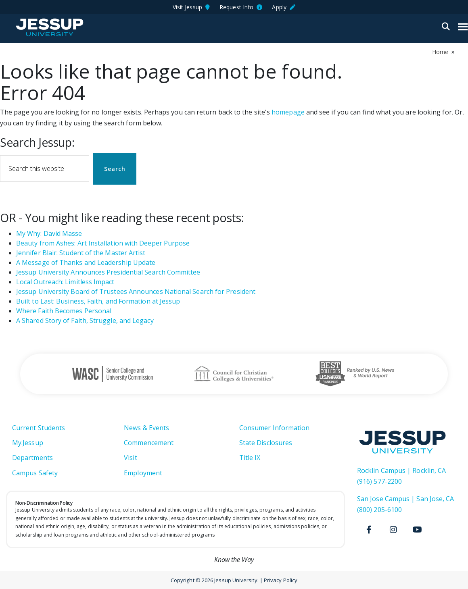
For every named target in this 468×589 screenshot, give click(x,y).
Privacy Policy (280, 580)
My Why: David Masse (49, 233)
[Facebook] (369, 530)
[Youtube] (417, 530)
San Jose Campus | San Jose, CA (405, 498)
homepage (288, 112)
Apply (283, 7)
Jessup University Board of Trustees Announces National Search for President (135, 291)
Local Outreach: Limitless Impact (65, 281)
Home (440, 52)
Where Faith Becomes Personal (63, 310)
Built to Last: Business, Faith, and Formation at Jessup (98, 301)
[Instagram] (393, 530)
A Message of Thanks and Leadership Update (85, 262)
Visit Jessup (191, 7)
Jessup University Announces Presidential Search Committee (108, 272)
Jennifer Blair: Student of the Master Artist (81, 252)
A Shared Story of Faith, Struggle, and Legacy (85, 320)
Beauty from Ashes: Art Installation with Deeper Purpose (103, 243)
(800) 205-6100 (379, 509)
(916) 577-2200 (379, 481)
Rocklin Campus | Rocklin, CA (401, 470)
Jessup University (49, 27)
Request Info (240, 7)
